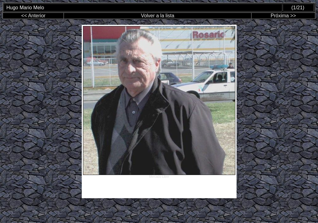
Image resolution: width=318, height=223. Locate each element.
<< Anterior (33, 15)
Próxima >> (283, 15)
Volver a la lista (157, 15)
